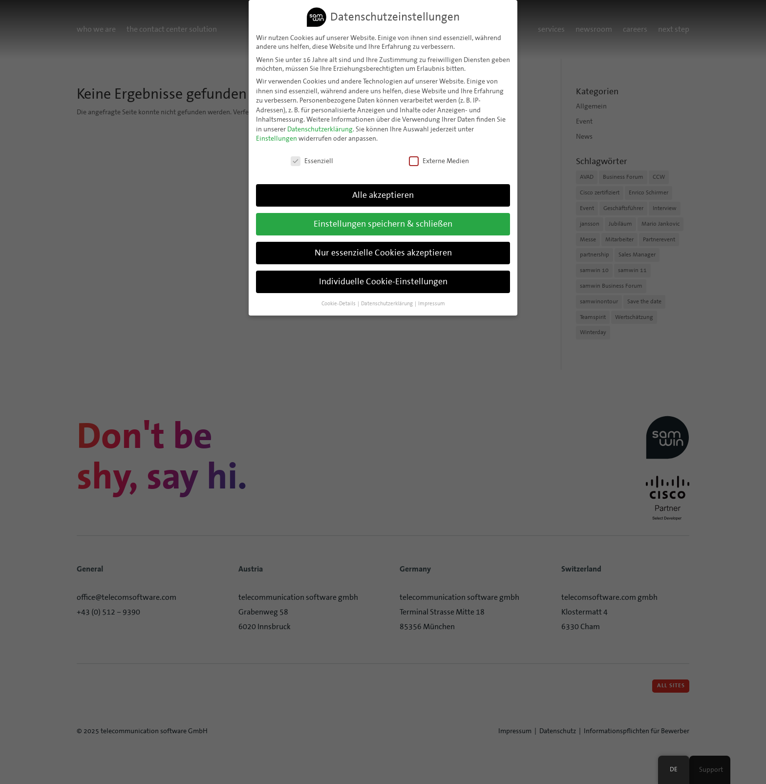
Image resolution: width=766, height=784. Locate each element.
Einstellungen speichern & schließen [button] (383, 222)
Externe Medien (439, 159)
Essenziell (312, 159)
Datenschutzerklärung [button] (387, 302)
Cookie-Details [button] (339, 302)
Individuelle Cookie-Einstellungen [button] (383, 280)
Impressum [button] (431, 302)
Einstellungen (276, 137)
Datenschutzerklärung (320, 127)
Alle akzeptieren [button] (383, 193)
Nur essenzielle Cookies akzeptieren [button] (383, 251)
